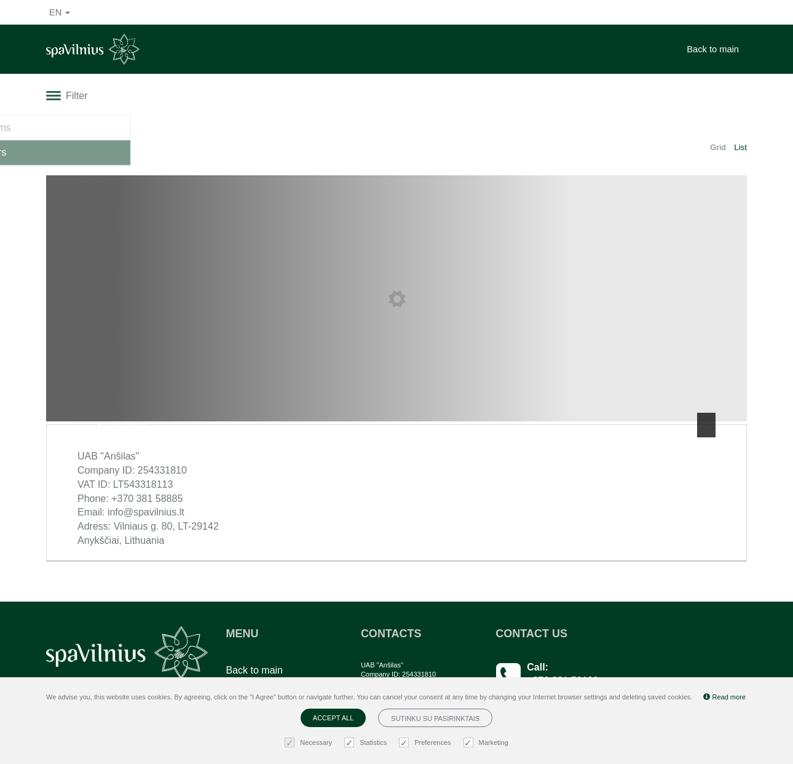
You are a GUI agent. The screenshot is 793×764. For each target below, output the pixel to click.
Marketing (487, 743)
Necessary (310, 743)
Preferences (426, 743)
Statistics (367, 743)
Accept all (333, 718)
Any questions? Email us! (581, 665)
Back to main (713, 49)
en (59, 12)
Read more (724, 697)
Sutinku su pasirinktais (435, 718)
